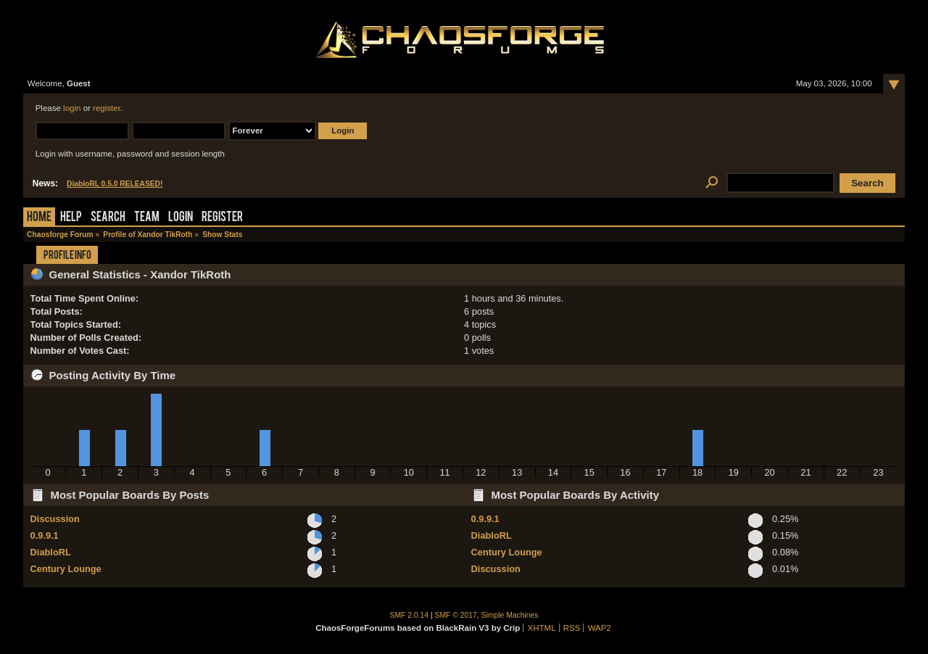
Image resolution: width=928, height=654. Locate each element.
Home (39, 217)
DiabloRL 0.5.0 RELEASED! (114, 184)
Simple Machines (510, 615)
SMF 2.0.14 (409, 615)
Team (147, 217)
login (71, 108)
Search (108, 217)
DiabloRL (50, 552)
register (106, 108)
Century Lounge (66, 568)
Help (71, 217)
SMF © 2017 (456, 615)
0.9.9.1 (44, 535)
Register (222, 217)
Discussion (55, 518)
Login (180, 217)
